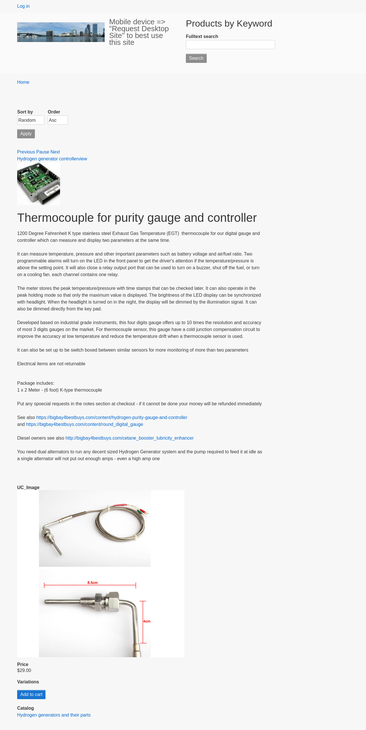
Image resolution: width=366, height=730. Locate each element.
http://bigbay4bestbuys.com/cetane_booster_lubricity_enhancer (129, 438)
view (82, 158)
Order (54, 111)
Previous (26, 151)
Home (23, 82)
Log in (23, 6)
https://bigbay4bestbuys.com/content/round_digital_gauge (84, 424)
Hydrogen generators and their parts (54, 715)
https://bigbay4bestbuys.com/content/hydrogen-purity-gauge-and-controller (111, 417)
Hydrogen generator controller (47, 158)
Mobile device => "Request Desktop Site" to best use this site (139, 32)
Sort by (25, 111)
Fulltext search (202, 36)
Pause (42, 151)
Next (55, 151)
